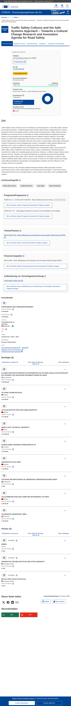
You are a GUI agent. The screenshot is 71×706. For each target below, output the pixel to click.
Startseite (4, 17)
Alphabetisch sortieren (9, 362)
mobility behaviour (26, 185)
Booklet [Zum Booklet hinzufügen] (45, 601)
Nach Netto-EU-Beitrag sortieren (35, 363)
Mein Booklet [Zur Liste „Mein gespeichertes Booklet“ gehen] (59, 601)
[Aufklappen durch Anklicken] (65, 370)
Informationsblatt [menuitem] (7, 43)
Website (25, 347)
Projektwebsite (20, 62)
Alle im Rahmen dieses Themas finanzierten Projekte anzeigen (27, 243)
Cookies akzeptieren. (22, 703)
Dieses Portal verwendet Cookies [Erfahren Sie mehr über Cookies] (23, 698)
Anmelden (56, 6)
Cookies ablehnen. (49, 703)
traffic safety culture (9, 185)
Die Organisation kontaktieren (10, 347)
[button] (62, 6)
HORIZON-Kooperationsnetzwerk (12, 351)
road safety (40, 185)
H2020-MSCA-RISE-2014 (12, 281)
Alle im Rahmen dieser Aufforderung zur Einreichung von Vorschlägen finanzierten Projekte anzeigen (33, 287)
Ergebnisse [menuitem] (42, 43)
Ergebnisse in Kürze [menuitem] (19, 43)
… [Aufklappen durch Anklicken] (10, 17)
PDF (30, 615)
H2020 (16, 17)
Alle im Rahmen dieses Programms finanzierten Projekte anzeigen (28, 205)
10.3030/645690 (17, 69)
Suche (67, 6)
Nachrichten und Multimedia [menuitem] (56, 43)
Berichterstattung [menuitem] (32, 43)
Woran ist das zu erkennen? (44, 1)
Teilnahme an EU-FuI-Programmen (12, 349)
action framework (54, 185)
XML (11, 615)
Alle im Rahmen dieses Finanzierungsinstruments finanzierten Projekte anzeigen (32, 266)
